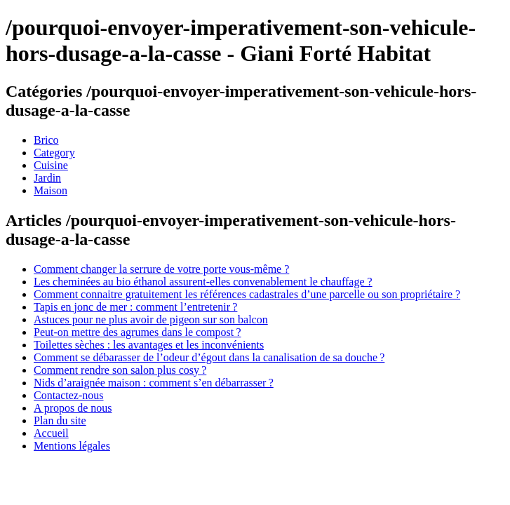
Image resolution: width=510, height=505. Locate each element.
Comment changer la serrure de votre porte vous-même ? (161, 269)
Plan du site (60, 420)
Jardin (47, 178)
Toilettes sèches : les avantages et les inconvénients (149, 345)
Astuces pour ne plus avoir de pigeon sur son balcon (151, 319)
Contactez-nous (69, 395)
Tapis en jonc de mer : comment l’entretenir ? (135, 307)
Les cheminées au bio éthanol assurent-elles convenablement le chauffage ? (203, 282)
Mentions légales (72, 446)
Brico (46, 140)
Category (54, 153)
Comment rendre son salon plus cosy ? (120, 370)
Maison (50, 190)
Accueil (51, 433)
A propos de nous (73, 408)
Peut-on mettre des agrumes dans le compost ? (137, 332)
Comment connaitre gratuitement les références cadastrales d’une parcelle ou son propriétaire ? (247, 294)
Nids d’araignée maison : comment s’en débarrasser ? (154, 383)
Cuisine (51, 165)
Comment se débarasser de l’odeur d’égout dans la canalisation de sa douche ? (209, 357)
